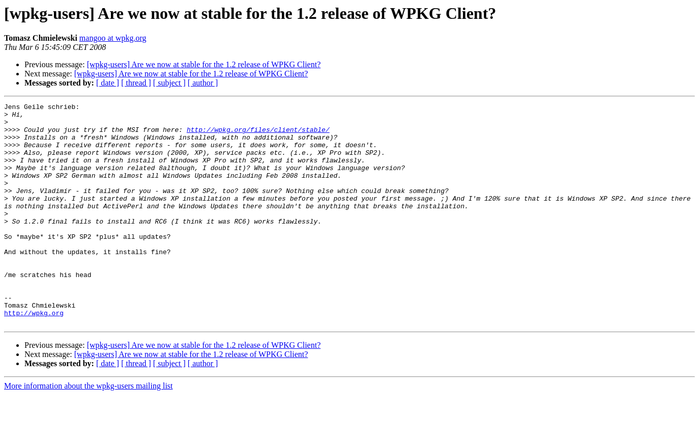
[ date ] (107, 82)
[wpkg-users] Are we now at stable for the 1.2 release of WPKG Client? (204, 64)
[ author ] (203, 82)
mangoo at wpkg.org (113, 38)
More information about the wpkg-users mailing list (88, 430)
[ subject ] (169, 82)
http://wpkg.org (34, 355)
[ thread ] (136, 82)
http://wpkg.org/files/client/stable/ (258, 135)
